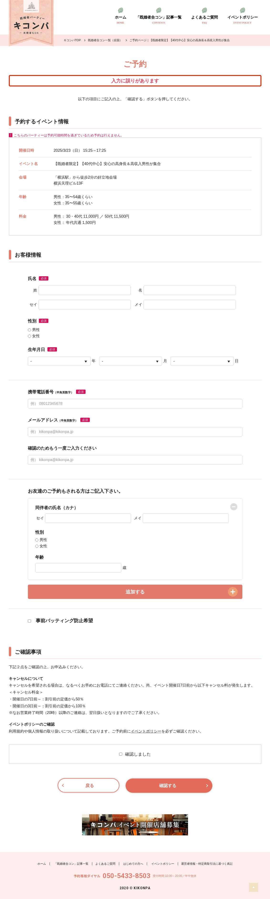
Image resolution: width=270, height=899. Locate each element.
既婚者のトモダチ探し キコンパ (31, 23)
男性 (34, 330)
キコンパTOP (72, 40)
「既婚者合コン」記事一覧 (159, 19)
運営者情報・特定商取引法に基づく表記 (207, 863)
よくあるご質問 (204, 19)
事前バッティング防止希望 (60, 620)
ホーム (120, 19)
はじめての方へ (133, 863)
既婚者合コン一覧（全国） (105, 40)
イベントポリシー (242, 19)
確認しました (135, 754)
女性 (34, 336)
